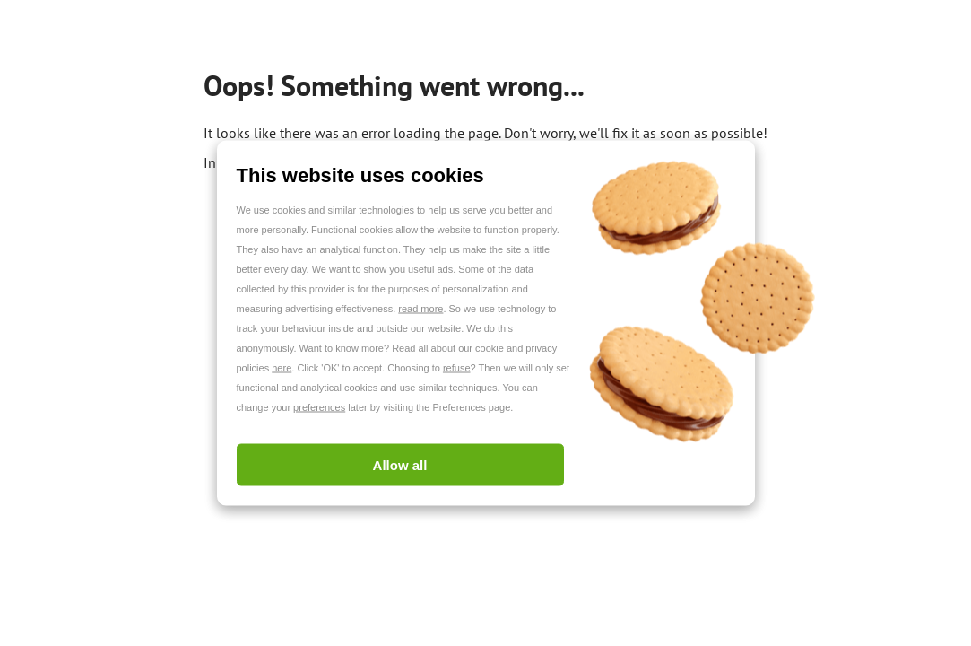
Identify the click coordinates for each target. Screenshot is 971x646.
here (281, 367)
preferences (319, 407)
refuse (457, 367)
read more (420, 308)
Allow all (400, 465)
